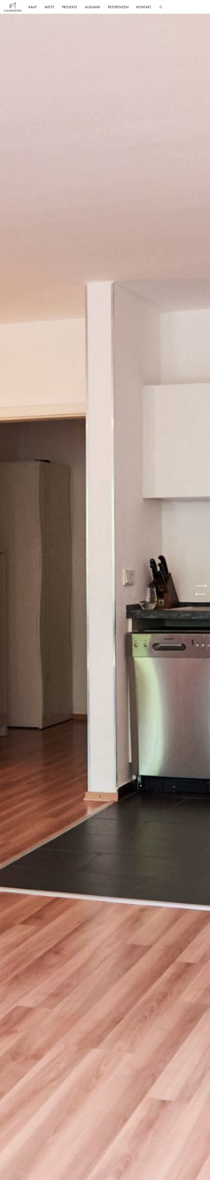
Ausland (92, 7)
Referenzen (118, 7)
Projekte (69, 7)
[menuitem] (32, 7)
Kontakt (143, 7)
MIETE (49, 7)
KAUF (33, 7)
